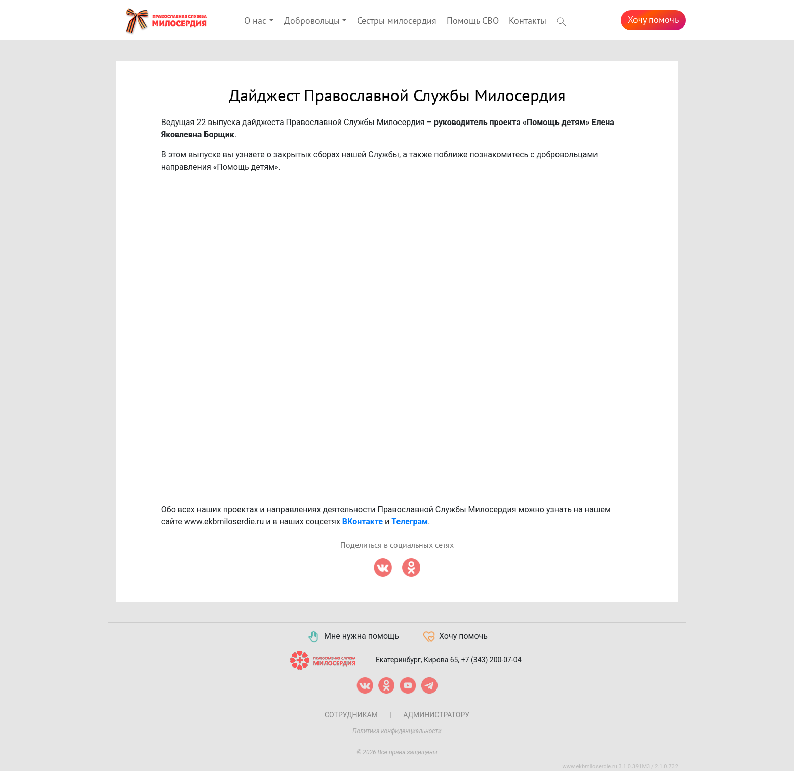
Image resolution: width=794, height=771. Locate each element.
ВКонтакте (362, 521)
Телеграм (409, 521)
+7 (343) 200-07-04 (491, 660)
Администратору (436, 715)
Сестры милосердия (396, 21)
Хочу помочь (653, 20)
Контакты (527, 21)
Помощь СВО (473, 21)
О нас (255, 21)
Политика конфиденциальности (397, 731)
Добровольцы (312, 21)
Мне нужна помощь (352, 636)
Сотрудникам (351, 715)
